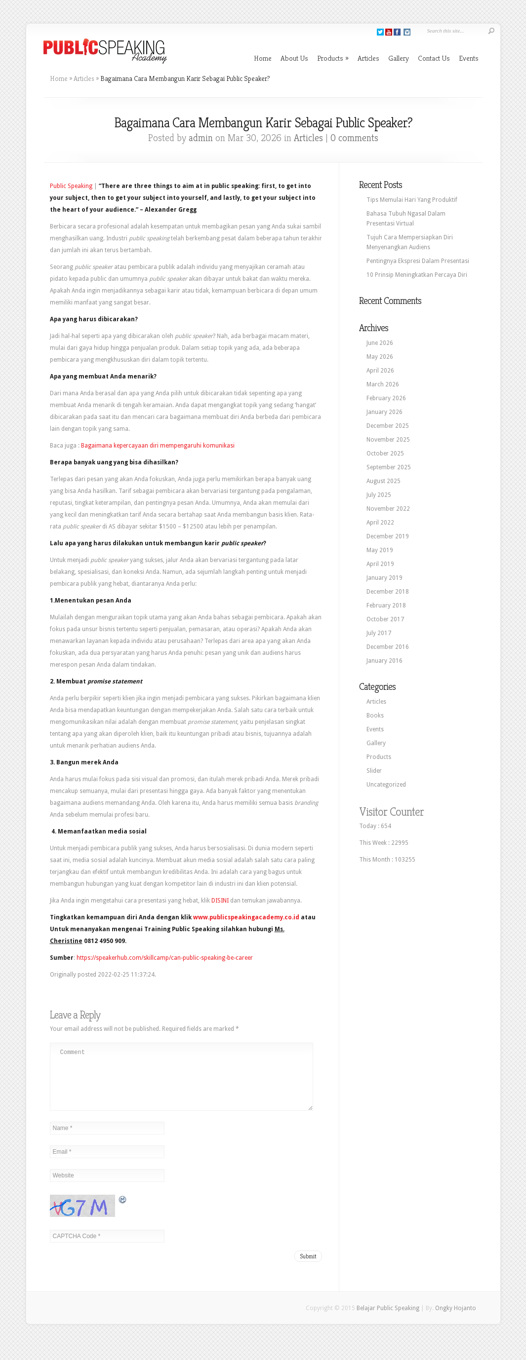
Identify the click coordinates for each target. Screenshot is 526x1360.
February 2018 (386, 605)
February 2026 (386, 398)
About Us (294, 58)
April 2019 (380, 564)
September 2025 (388, 467)
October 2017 (385, 619)
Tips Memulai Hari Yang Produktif (411, 199)
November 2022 (388, 508)
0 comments (354, 138)
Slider (374, 770)
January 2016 (384, 660)
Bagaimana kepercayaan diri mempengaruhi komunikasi (158, 445)
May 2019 (379, 550)
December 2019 (387, 536)
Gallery (398, 58)
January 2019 (384, 577)
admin (201, 138)
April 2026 (380, 370)
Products (333, 58)
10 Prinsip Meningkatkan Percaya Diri (416, 274)
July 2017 (378, 633)
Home (263, 58)
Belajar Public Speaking (388, 1320)
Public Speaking (71, 186)
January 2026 (384, 412)
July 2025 (378, 494)
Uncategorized (386, 784)
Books (375, 715)
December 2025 (387, 425)
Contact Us (434, 58)
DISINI (220, 900)
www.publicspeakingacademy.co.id (246, 917)
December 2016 (387, 646)
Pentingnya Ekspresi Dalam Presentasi (417, 261)
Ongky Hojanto (455, 1320)
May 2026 (379, 356)
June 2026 (379, 343)
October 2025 (385, 453)
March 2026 (382, 384)
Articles (368, 58)
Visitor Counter (391, 811)
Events (469, 58)
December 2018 (387, 591)
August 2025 (383, 481)
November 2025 (388, 439)
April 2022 (380, 522)
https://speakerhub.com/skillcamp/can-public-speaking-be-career (165, 957)
